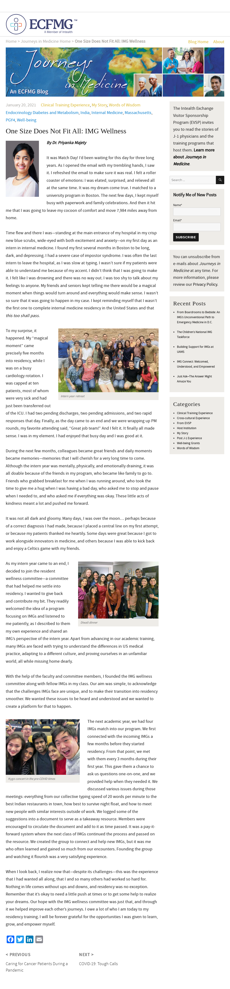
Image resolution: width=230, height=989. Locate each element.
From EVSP (184, 423)
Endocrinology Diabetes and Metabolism (42, 112)
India (85, 112)
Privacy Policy (205, 284)
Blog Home (198, 42)
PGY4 (10, 120)
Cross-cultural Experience (193, 418)
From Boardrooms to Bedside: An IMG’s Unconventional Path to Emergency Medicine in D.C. (198, 317)
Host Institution (186, 428)
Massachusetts (138, 112)
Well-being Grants (188, 443)
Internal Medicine (107, 112)
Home (11, 41)
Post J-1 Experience (189, 438)
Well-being (26, 120)
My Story (99, 105)
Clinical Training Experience (65, 105)
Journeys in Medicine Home (46, 41)
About (218, 42)
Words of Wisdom (124, 105)
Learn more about (193, 157)
